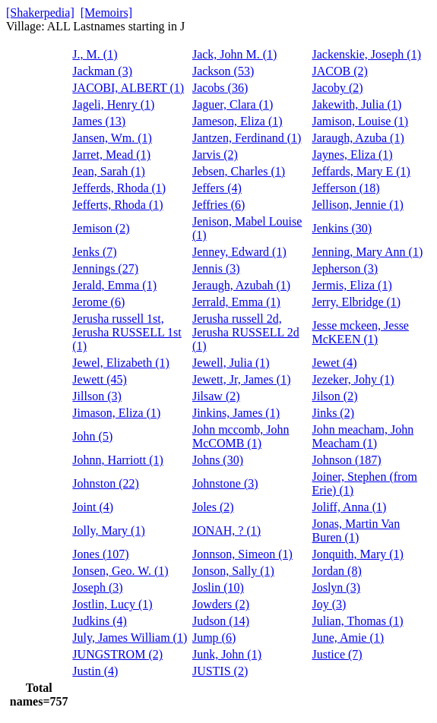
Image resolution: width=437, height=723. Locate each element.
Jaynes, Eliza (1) (352, 154)
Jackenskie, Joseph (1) (366, 54)
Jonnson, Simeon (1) (242, 554)
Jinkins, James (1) (236, 412)
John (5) (92, 436)
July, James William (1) (129, 637)
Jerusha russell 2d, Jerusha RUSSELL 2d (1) (245, 332)
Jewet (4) (334, 362)
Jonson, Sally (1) (233, 570)
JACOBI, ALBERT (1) (128, 87)
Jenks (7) (94, 251)
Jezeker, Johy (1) (353, 379)
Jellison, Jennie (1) (357, 204)
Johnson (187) (346, 459)
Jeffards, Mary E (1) (361, 171)
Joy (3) (329, 604)
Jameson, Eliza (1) (237, 121)
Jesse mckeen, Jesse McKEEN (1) (360, 332)
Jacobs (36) (220, 87)
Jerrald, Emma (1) (236, 301)
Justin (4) (95, 671)
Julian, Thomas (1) (357, 620)
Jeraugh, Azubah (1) (241, 285)
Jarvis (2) (215, 154)
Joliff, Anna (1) (349, 506)
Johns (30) (217, 459)
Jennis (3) (216, 268)
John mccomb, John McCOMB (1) (241, 436)
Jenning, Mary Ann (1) (367, 251)
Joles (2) (213, 506)
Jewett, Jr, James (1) (241, 379)
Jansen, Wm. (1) (112, 137)
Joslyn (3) (336, 587)
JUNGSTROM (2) (117, 654)
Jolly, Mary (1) (108, 530)
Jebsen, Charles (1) (238, 171)
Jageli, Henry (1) (113, 104)
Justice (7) (337, 654)
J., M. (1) (94, 54)
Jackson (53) (223, 71)
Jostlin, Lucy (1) (112, 604)
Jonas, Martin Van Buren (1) (356, 530)
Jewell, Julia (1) (231, 362)
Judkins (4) (99, 620)
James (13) (98, 121)
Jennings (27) (105, 268)
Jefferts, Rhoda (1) (117, 204)
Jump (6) (214, 637)
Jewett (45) (99, 379)
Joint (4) (92, 506)
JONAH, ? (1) (226, 530)
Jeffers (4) (217, 188)
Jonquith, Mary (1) (357, 554)
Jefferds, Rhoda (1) (119, 188)
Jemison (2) (100, 228)
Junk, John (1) (226, 654)
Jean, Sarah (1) (108, 171)
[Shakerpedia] (40, 12)
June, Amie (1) (348, 637)
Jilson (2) (334, 396)
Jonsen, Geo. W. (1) (120, 570)
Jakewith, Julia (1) (356, 104)
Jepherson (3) (345, 268)
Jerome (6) (98, 301)
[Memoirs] (106, 12)
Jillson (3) (96, 396)
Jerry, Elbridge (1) (356, 301)
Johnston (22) (105, 483)
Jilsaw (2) (216, 396)
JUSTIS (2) (220, 671)
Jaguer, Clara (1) (232, 104)
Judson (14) (220, 620)
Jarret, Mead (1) (111, 154)
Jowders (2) (220, 604)
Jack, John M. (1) (234, 54)
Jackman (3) (102, 71)
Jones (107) (100, 554)
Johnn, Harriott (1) (117, 459)
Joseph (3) (97, 587)
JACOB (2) (339, 71)
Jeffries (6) (218, 204)
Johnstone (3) (225, 483)
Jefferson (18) (345, 188)
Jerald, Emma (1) (114, 285)
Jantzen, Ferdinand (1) (247, 137)
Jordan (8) (336, 570)
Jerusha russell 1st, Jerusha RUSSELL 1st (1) (126, 332)
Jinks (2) (333, 412)
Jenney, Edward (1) (239, 251)
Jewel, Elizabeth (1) (120, 362)
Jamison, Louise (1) (360, 121)
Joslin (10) (218, 587)
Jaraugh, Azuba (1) (358, 137)
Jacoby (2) (337, 87)
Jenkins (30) (342, 228)
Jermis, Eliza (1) (351, 285)
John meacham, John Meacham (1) (362, 436)
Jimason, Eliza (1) (116, 412)
